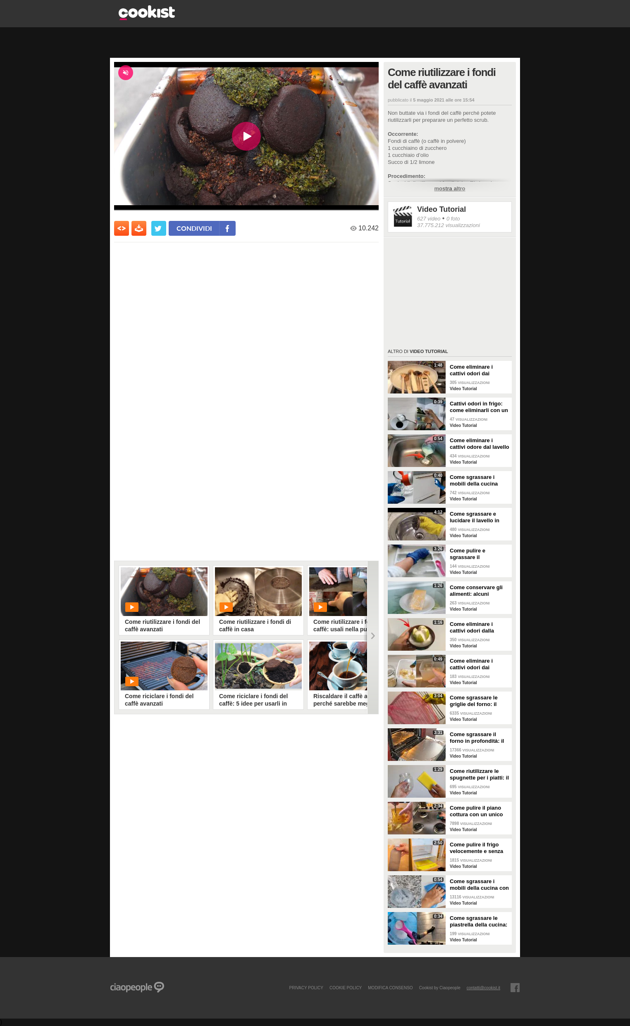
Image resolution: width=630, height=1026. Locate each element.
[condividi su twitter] (158, 228)
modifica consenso (390, 988)
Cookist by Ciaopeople (440, 988)
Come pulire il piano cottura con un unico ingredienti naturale (476, 811)
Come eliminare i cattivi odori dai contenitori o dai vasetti (471, 664)
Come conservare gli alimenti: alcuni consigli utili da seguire (479, 590)
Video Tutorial (441, 209)
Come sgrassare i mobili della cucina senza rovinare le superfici (474, 480)
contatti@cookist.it (483, 988)
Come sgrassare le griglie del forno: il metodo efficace (474, 701)
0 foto (453, 219)
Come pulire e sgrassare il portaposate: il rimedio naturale (479, 554)
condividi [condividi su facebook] (194, 228)
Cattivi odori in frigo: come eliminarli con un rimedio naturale (479, 407)
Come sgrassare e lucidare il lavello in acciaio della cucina (475, 517)
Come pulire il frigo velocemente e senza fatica (476, 848)
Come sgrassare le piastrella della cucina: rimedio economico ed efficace (478, 921)
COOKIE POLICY (345, 988)
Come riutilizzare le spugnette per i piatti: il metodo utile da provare (479, 774)
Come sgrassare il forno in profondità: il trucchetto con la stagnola (477, 737)
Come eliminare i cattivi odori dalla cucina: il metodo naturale (472, 627)
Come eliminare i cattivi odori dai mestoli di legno (471, 370)
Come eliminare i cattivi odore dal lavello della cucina (479, 443)
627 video (428, 219)
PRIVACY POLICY (306, 988)
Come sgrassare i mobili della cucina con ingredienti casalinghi (479, 884)
